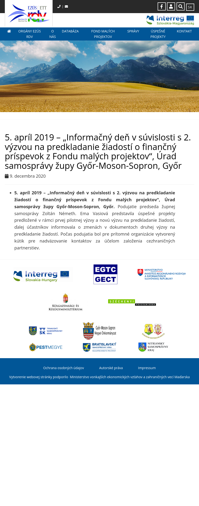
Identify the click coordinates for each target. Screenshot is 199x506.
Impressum (147, 368)
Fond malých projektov (103, 34)
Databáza (70, 31)
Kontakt (184, 31)
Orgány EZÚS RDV (29, 34)
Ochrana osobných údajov (63, 368)
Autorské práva (111, 368)
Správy (133, 31)
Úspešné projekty (158, 34)
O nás (52, 34)
